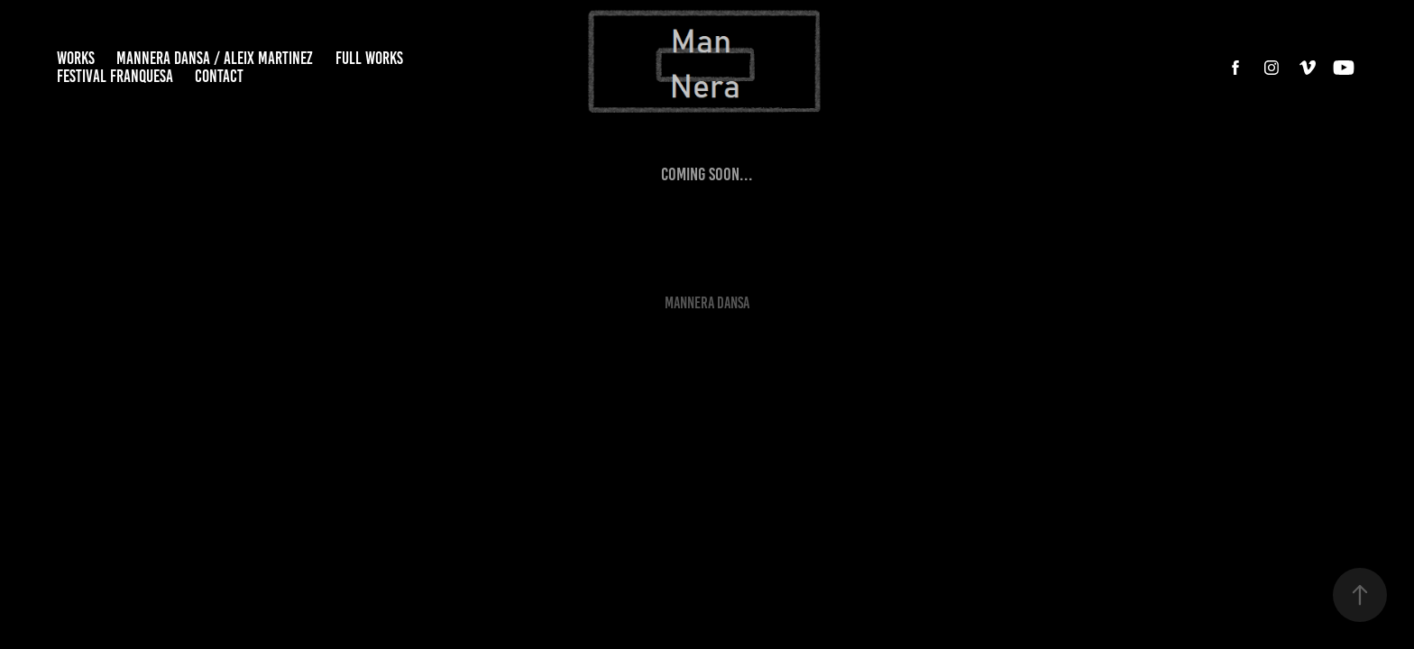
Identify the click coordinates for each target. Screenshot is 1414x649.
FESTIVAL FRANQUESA (115, 76)
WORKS (76, 58)
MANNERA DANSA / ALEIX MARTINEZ (214, 58)
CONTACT (219, 76)
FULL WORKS (369, 58)
